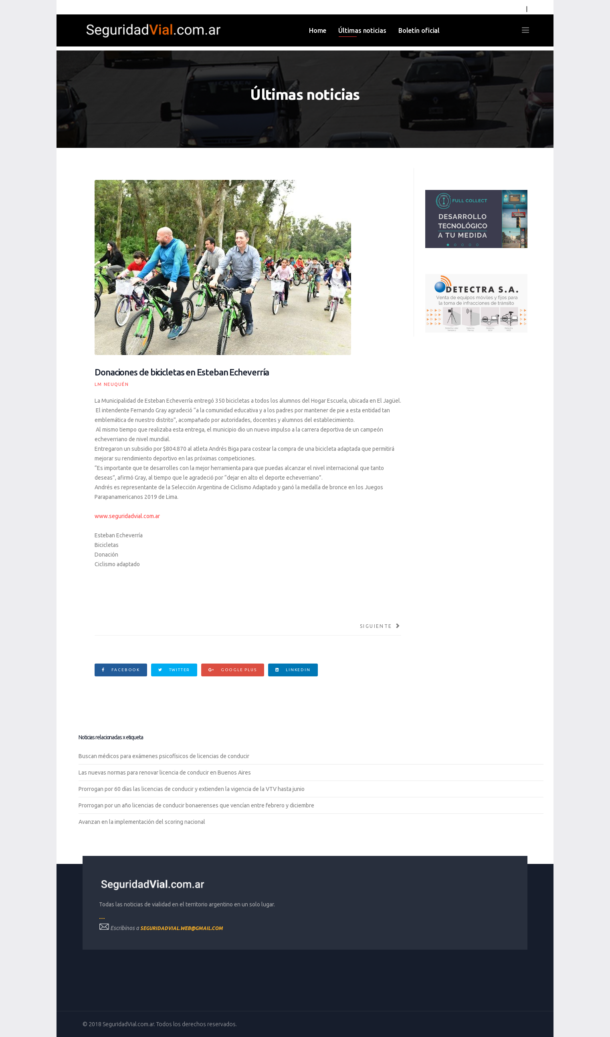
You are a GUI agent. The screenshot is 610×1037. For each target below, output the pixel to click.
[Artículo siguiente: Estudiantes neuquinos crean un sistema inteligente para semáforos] (380, 626)
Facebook (121, 670)
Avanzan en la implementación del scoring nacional (142, 822)
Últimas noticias (362, 30)
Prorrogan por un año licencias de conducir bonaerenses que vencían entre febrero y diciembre (196, 805)
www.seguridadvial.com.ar (127, 516)
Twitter (174, 670)
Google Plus (232, 670)
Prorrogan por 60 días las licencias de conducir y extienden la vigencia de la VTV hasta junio (192, 789)
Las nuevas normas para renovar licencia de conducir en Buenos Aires (165, 772)
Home (318, 30)
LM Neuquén (112, 384)
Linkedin (293, 670)
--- (102, 918)
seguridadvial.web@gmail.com (181, 928)
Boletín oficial (419, 30)
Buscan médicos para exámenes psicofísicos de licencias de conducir (164, 756)
